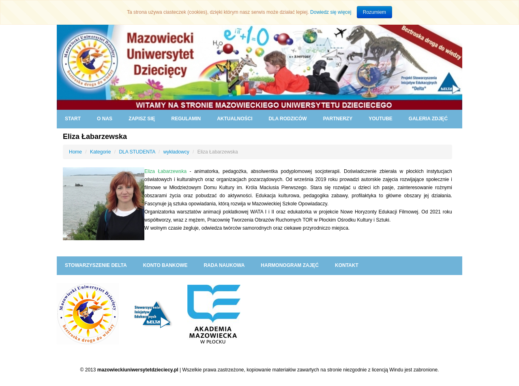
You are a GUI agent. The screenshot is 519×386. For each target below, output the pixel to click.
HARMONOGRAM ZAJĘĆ (290, 265)
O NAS (104, 119)
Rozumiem (374, 12)
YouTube (380, 119)
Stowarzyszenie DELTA (96, 265)
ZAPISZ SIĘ (142, 119)
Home (75, 152)
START (73, 119)
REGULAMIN (186, 119)
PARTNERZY (337, 119)
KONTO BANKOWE (165, 265)
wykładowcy (176, 152)
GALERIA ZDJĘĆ (428, 119)
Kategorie (100, 152)
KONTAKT (346, 265)
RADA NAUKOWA (224, 265)
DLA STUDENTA (137, 152)
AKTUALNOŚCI (234, 119)
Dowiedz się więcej (330, 12)
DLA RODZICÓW (287, 119)
